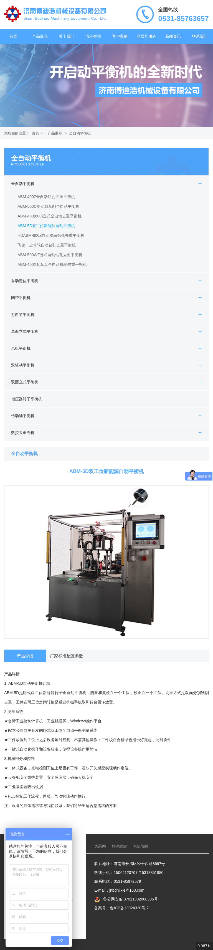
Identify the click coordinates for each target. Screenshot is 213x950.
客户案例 (120, 36)
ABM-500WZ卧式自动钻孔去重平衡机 (49, 255)
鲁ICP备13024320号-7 (129, 908)
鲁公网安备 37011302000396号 (130, 899)
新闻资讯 (173, 36)
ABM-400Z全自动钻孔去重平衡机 (46, 196)
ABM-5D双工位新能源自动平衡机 (46, 226)
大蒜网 (100, 846)
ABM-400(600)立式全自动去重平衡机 (49, 216)
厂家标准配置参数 (66, 655)
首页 (13, 36)
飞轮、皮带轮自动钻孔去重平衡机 (46, 245)
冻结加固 (140, 846)
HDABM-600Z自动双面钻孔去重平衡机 (50, 235)
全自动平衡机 (80, 133)
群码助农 (119, 846)
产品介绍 (25, 655)
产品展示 (40, 36)
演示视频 (93, 36)
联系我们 (199, 36)
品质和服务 (146, 36)
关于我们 (66, 36)
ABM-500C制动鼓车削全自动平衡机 (48, 206)
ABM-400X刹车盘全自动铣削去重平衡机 (52, 264)
